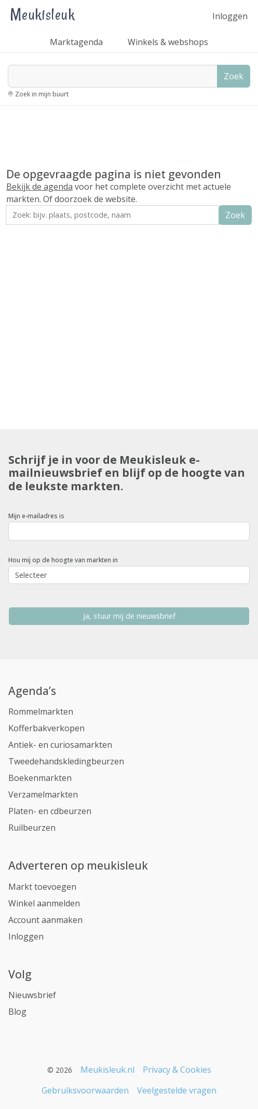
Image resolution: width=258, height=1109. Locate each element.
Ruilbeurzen (32, 827)
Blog (17, 1011)
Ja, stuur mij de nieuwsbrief (129, 616)
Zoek (233, 76)
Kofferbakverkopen (46, 728)
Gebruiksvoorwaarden (85, 1090)
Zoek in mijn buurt (42, 94)
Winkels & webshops (168, 42)
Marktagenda (76, 42)
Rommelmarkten (40, 711)
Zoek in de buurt (34, 232)
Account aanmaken (45, 920)
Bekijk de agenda (39, 186)
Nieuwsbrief (32, 995)
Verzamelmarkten (43, 794)
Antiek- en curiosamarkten (60, 744)
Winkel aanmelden (44, 903)
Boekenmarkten (40, 778)
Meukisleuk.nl (107, 1069)
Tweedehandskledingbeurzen (66, 761)
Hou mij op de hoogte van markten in (63, 560)
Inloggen (230, 16)
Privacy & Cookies (177, 1069)
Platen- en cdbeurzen (49, 811)
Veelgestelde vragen (176, 1090)
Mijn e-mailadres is (36, 515)
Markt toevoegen (42, 886)
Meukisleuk (42, 14)
